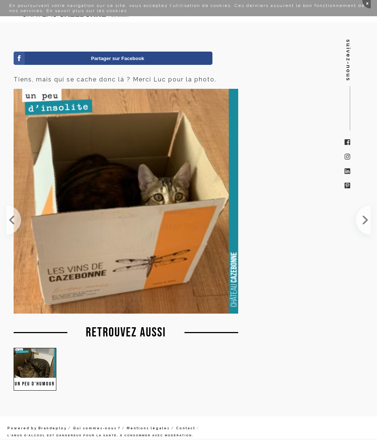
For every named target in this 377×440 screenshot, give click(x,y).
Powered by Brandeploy (37, 428)
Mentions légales (148, 428)
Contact (185, 428)
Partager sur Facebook (117, 58)
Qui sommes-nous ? (96, 428)
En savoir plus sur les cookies (86, 10)
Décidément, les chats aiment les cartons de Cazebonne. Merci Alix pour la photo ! (13, 220)
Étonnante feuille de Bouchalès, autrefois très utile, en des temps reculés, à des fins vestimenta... (363, 220)
